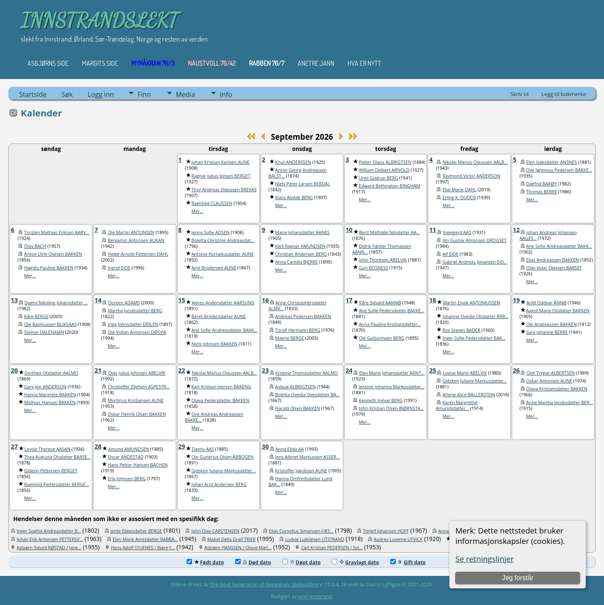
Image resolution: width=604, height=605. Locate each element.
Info (226, 94)
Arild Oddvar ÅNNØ (546, 303)
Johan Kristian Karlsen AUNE (221, 162)
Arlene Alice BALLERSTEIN (468, 395)
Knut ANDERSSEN (293, 162)
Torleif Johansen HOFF (386, 531)
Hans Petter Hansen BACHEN (138, 465)
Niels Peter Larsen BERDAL (302, 184)
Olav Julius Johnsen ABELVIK (136, 373)
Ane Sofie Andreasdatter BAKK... (559, 246)
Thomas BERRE (541, 192)
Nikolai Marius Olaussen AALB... (475, 162)
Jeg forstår (518, 577)
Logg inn (101, 94)
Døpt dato (301, 562)
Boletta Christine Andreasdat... (223, 240)
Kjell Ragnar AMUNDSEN (300, 246)
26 (516, 370)
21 (97, 370)
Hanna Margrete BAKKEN (50, 395)
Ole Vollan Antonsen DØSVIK (137, 332)
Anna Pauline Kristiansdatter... (390, 324)
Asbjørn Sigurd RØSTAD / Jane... (49, 548)
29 (181, 446)
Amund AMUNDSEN (128, 449)
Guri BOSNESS (373, 268)
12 (516, 229)
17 (349, 300)
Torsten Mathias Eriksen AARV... (56, 232)
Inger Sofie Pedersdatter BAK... (473, 338)
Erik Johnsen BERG (126, 479)
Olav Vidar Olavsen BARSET (554, 268)
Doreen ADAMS (124, 303)
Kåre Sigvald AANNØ (380, 303)
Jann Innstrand (315, 596)
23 (265, 370)
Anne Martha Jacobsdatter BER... (559, 402)
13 (14, 300)
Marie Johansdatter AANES (302, 232)
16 (265, 300)
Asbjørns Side (48, 63)
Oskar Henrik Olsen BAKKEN (137, 414)
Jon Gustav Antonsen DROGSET (474, 240)
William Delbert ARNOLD (384, 170)
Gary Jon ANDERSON (45, 387)
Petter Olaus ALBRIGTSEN (385, 162)
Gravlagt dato (355, 562)
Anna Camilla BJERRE (296, 262)
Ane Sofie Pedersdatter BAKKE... (391, 311)
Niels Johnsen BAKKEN (215, 344)
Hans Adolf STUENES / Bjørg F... (143, 548)
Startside (33, 94)
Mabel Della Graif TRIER (231, 539)
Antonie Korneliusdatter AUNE (223, 254)
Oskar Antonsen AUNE (549, 381)
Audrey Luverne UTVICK (398, 539)
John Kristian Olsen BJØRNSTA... (391, 408)
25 (432, 370)
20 (14, 370)
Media (185, 94)
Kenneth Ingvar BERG (380, 400)
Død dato (253, 562)
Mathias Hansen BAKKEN (50, 402)
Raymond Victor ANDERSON (471, 176)
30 (265, 446)
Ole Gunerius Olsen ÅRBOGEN (223, 457)
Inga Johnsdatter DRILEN (133, 324)
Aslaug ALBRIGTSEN (295, 387)
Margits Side (100, 63)
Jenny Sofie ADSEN (211, 232)
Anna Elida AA (290, 449)
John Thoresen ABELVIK (383, 260)
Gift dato (408, 562)
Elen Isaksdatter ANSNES (551, 162)
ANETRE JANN (316, 63)
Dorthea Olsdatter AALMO (52, 373)
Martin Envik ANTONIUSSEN (471, 303)
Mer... (197, 211)
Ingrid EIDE (119, 268)
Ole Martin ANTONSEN (131, 232)
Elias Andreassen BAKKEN (552, 260)
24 (349, 370)
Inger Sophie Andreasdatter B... (49, 531)
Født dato (205, 562)
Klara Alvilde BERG (294, 197)
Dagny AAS (203, 449)
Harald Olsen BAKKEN (297, 408)
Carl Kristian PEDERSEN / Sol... (331, 548)
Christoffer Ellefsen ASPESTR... (139, 387)
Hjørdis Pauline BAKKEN (49, 268)
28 (97, 446)
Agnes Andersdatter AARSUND (223, 303)
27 (14, 446)
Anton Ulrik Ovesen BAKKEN (53, 254)
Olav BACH (35, 246)
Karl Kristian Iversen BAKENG (221, 387)
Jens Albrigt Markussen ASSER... (307, 457)
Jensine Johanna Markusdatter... (391, 387)
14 (97, 300)
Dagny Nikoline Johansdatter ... (56, 303)
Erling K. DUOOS (459, 197)
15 (181, 300)
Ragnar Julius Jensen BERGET (221, 176)
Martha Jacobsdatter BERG (135, 311)
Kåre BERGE (36, 316)
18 (432, 300)
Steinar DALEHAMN (44, 332)
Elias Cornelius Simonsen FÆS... (301, 531)
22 (181, 370)
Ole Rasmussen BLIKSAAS (50, 324)
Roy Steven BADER (461, 330)
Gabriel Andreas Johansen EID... (474, 262)
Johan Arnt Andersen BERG (219, 484)
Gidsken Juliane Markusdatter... (474, 381)
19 (516, 300)
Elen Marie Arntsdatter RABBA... (145, 539)
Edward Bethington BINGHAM (389, 186)
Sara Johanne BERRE (547, 332)
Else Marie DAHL (459, 190)
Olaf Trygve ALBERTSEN (550, 373)
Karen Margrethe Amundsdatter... (456, 405)
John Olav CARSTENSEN (215, 531)
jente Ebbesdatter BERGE (136, 531)
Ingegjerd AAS (457, 232)
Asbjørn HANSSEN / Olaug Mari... (238, 548)
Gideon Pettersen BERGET (50, 471)
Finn (144, 94)
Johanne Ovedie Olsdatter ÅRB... (475, 316)
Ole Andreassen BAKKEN (551, 324)
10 (349, 229)
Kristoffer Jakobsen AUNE (301, 471)
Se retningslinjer (484, 558)
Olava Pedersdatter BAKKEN (220, 400)
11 (432, 229)
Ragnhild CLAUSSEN (212, 203)
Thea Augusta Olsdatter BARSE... (57, 457)
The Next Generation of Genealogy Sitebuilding (264, 584)
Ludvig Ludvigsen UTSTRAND (314, 539)
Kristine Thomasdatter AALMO (307, 373)
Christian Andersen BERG (301, 254)
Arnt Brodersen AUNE (214, 268)
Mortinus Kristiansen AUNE (135, 400)
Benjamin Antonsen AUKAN (136, 240)
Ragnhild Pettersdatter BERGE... (56, 484)
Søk (67, 94)
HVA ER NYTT (364, 63)
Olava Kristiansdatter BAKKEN (556, 389)
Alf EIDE (450, 254)
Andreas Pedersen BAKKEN (303, 316)
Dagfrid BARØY (541, 184)
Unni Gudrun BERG (378, 178)
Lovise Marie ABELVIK (465, 373)
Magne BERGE (289, 338)
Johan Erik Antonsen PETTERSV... (50, 539)
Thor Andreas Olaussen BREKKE (224, 190)
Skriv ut (519, 94)
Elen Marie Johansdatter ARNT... (391, 373)
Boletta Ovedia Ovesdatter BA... (307, 395)
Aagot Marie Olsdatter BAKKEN (558, 311)
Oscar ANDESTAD (125, 457)
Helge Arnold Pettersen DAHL (138, 254)
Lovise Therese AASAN (47, 449)
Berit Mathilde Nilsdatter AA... (389, 232)
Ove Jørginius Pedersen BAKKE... (559, 170)
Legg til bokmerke (563, 94)
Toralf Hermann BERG (297, 330)
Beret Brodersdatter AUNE (219, 316)
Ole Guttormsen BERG (381, 338)
